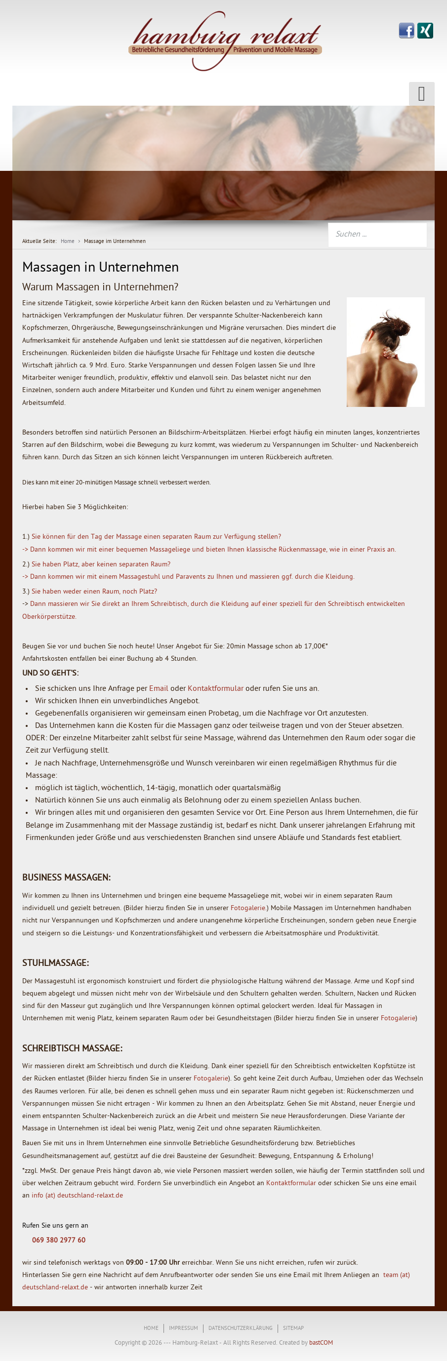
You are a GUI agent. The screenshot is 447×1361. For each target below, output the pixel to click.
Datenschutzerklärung (240, 1328)
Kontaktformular (216, 689)
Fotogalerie (398, 1018)
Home (151, 1328)
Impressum (183, 1328)
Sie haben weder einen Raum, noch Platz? (94, 592)
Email (158, 689)
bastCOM (320, 1343)
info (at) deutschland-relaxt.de (77, 1196)
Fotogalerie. (249, 908)
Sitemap (293, 1328)
